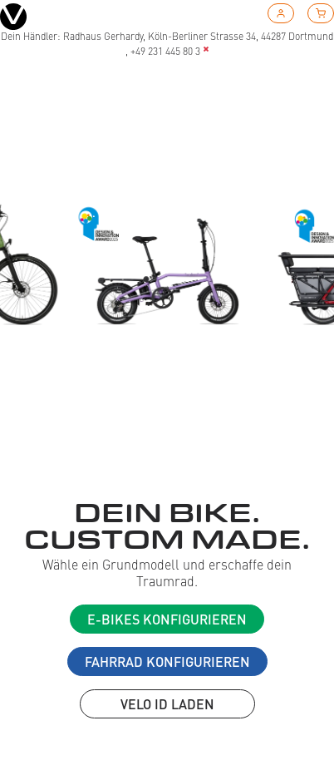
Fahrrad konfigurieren (167, 661)
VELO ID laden (167, 704)
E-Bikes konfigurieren (167, 619)
